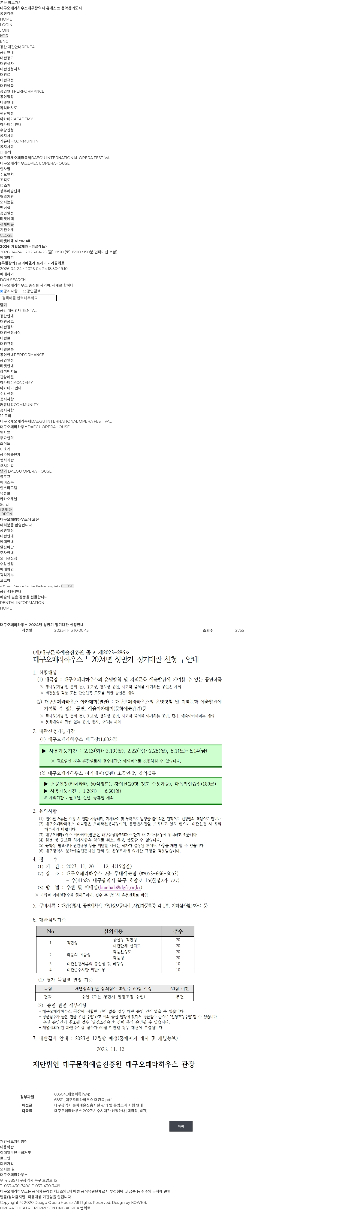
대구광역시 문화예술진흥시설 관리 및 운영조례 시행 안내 (98, 1105)
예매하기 (7, 257)
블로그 (5, 477)
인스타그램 (8, 488)
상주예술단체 (10, 191)
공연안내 (22, 91)
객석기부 (7, 575)
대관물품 (7, 86)
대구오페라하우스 (35, 163)
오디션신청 (8, 558)
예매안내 (7, 542)
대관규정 (7, 80)
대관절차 (7, 63)
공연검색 (7, 14)
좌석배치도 (8, 108)
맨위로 (85, 1208)
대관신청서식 (10, 69)
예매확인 (7, 569)
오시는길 (7, 202)
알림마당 (7, 547)
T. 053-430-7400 (15, 1186)
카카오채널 (8, 499)
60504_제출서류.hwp (72, 1094)
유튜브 (5, 493)
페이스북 (7, 482)
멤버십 (5, 208)
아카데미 (16, 119)
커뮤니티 (19, 141)
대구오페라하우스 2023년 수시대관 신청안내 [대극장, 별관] (101, 1111)
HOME (6, 19)
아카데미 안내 (11, 124)
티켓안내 (7, 102)
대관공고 (7, 58)
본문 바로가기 (11, 2)
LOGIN (6, 25)
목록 (181, 1126)
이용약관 (7, 1147)
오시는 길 (7, 1169)
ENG (4, 41)
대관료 (5, 75)
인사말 (5, 169)
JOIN (4, 30)
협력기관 (7, 196)
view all (22, 241)
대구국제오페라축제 (56, 158)
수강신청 (7, 130)
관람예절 (7, 113)
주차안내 (7, 553)
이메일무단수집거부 (15, 1152)
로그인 (5, 1158)
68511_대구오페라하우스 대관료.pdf (83, 1100)
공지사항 (7, 136)
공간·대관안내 (18, 47)
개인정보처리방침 (14, 1141)
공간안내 (7, 52)
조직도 (5, 180)
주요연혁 (7, 174)
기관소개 (7, 230)
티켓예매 (7, 219)
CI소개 (5, 185)
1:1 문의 (5, 152)
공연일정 (7, 97)
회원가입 (7, 1164)
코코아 (5, 580)
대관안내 (7, 536)
